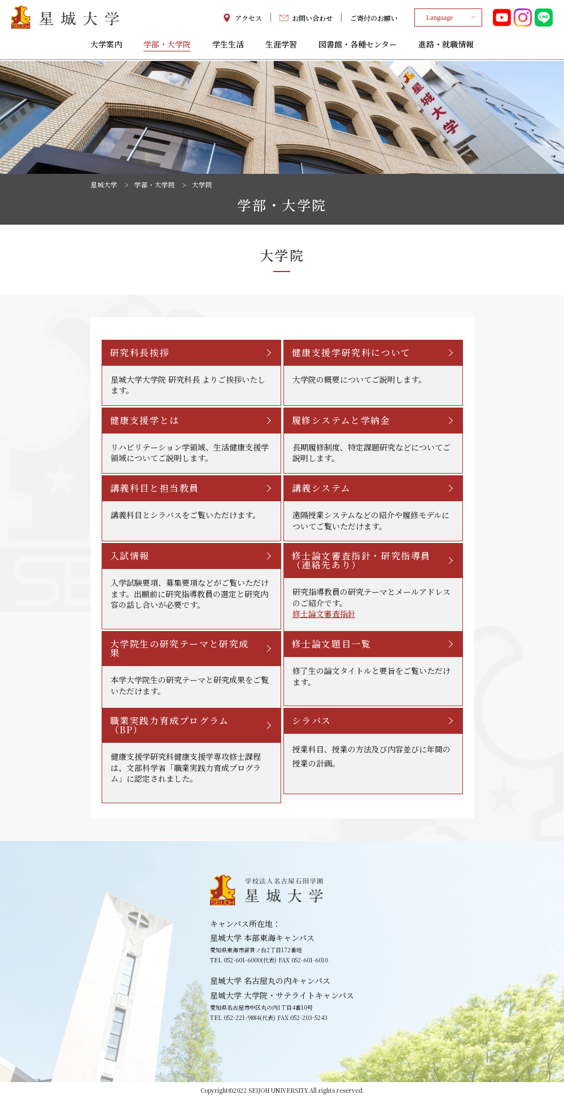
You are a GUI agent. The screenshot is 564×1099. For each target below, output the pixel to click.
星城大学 (103, 184)
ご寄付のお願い (373, 18)
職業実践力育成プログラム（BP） (169, 725)
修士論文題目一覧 (331, 643)
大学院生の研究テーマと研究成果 (179, 648)
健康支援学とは (145, 420)
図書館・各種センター (357, 46)
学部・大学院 (167, 46)
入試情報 (130, 555)
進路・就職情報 (446, 46)
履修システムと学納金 (341, 420)
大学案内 (106, 46)
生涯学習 (281, 46)
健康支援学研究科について (351, 352)
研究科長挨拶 (140, 352)
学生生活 (228, 46)
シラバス (311, 720)
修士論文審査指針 (324, 613)
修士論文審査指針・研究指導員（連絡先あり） (361, 560)
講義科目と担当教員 (154, 487)
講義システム (321, 487)
